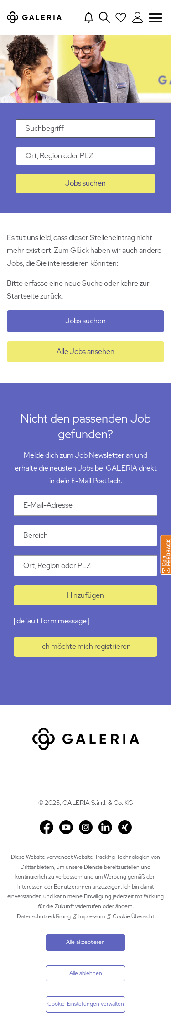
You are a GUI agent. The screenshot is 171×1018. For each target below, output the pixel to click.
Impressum (91, 916)
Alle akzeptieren (85, 942)
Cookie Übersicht (133, 916)
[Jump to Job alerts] (88, 17)
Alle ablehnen (85, 973)
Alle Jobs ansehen (85, 351)
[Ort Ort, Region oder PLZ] (85, 565)
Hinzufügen (85, 595)
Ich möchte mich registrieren (85, 646)
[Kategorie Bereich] (85, 535)
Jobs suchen (85, 183)
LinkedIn (105, 827)
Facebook (46, 827)
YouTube (66, 827)
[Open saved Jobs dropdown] (120, 17)
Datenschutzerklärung (44, 916)
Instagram (86, 827)
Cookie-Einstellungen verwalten (85, 1003)
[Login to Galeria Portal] (137, 17)
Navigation (155, 17)
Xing (125, 827)
